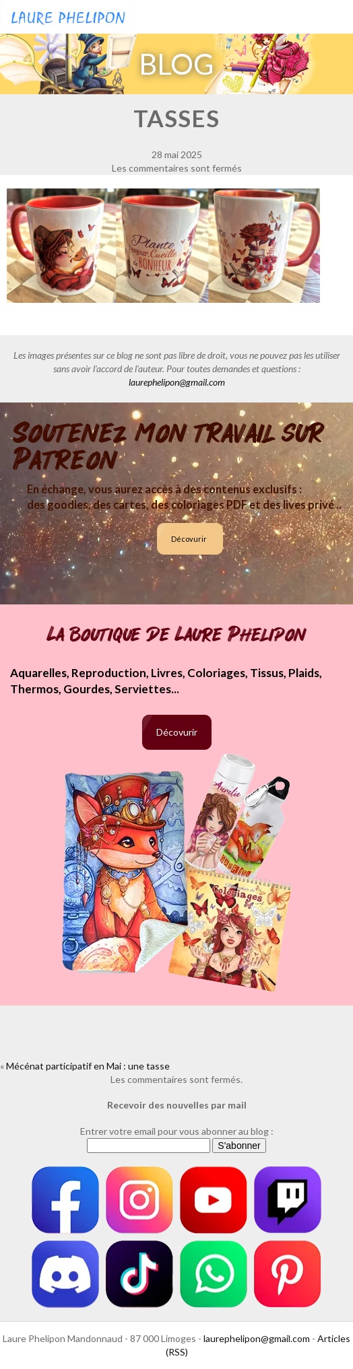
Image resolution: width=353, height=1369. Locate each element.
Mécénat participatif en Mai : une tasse (88, 1066)
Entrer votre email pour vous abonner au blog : (177, 1131)
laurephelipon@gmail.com (177, 382)
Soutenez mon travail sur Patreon (168, 447)
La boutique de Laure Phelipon (177, 634)
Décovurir (189, 538)
